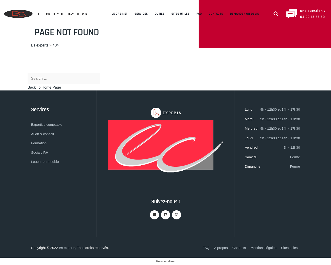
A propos (221, 248)
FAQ (199, 14)
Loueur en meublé (45, 162)
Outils (159, 14)
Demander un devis (244, 14)
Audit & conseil (42, 134)
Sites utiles (180, 14)
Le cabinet (120, 14)
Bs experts (67, 248)
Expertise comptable (46, 124)
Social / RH (39, 152)
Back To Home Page (44, 87)
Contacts (216, 14)
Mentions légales (264, 248)
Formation (39, 143)
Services (141, 14)
